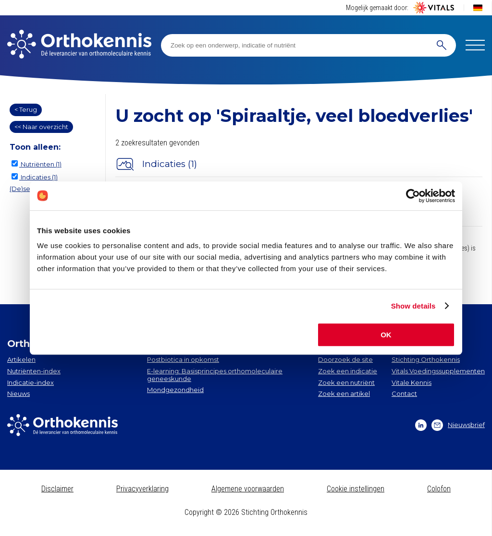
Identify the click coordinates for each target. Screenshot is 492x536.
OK (386, 335)
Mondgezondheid (175, 389)
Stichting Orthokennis (426, 359)
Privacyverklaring (142, 488)
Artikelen (21, 359)
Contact (404, 393)
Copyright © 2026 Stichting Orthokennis (246, 512)
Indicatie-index (30, 382)
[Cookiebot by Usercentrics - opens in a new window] (413, 196)
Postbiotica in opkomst (183, 359)
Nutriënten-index (34, 371)
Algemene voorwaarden (247, 488)
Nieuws (18, 393)
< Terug (25, 109)
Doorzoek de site (345, 359)
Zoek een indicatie (347, 371)
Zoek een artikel (344, 393)
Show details (413, 306)
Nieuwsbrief (458, 425)
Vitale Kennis (411, 382)
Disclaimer (57, 488)
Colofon (439, 488)
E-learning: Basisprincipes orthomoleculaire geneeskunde (215, 374)
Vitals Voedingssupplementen (438, 371)
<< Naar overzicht (41, 127)
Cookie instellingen (355, 488)
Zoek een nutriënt (346, 382)
